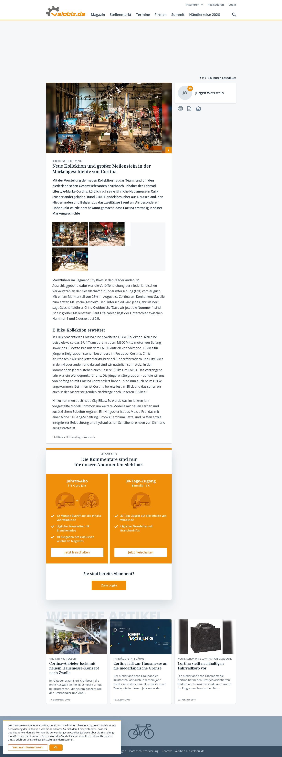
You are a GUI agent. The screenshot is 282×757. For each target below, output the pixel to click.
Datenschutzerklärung (144, 751)
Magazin (98, 14)
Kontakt (167, 751)
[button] (56, 747)
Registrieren (216, 4)
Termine (143, 14)
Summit (177, 14)
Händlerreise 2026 (204, 14)
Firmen (161, 14)
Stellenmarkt (120, 14)
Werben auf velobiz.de (189, 751)
